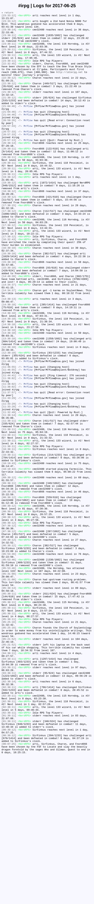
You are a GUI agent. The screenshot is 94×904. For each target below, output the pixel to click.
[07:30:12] (9, 628)
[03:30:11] (9, 798)
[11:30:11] (9, 503)
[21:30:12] (9, 108)
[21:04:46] (9, 125)
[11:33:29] (9, 475)
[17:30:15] (9, 244)
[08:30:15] (9, 588)
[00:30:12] (9, 873)
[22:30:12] (9, 91)
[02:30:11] (9, 822)
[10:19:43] (9, 554)
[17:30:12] (9, 251)
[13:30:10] (9, 397)
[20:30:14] (9, 169)
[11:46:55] (9, 431)
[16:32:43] (9, 285)
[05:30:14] (9, 703)
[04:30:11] (9, 781)
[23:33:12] (9, 16)
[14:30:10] (9, 363)
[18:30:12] (9, 227)
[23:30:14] (9, 33)
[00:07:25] (9, 890)
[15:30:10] (9, 312)
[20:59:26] (9, 142)
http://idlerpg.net (69, 84)
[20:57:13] (9, 166)
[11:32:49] (9, 492)
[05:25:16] (9, 744)
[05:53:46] (9, 662)
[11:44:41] (9, 448)
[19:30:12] (9, 210)
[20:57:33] (9, 149)
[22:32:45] (9, 74)
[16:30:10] (9, 295)
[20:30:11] (9, 176)
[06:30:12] (9, 645)
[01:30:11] (9, 856)
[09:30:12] (9, 571)
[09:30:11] (9, 577)
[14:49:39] (9, 329)
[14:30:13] (9, 356)
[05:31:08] (9, 686)
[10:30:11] (9, 537)
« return (7, 13)
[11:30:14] (9, 496)
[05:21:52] (9, 764)
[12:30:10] (9, 414)
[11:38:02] (9, 452)
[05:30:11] (9, 710)
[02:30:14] (9, 815)
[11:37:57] (9, 469)
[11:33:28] (9, 486)
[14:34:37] (9, 339)
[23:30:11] (9, 40)
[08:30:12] (9, 594)
